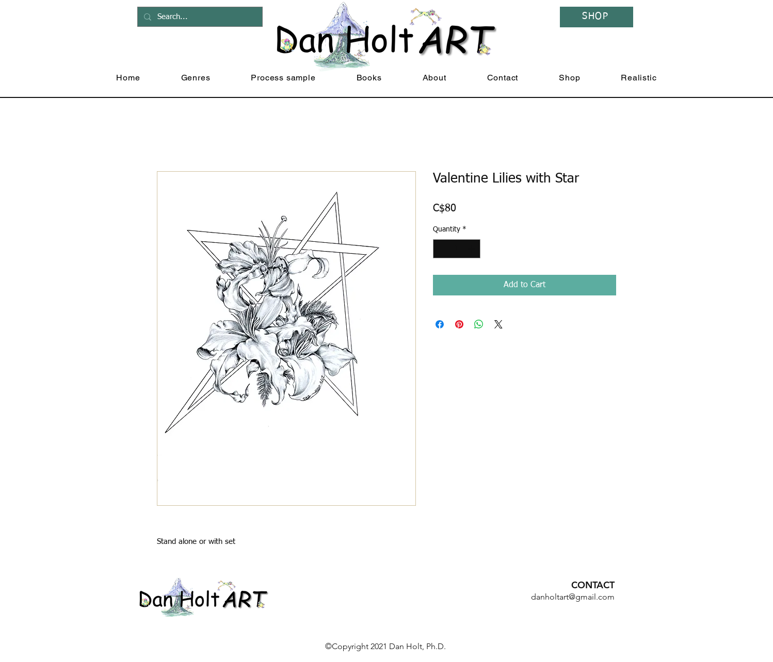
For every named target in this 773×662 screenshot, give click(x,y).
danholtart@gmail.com (573, 597)
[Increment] (472, 249)
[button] (196, 78)
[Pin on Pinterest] (459, 324)
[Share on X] (498, 324)
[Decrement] (440, 249)
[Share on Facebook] (439, 324)
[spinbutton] (456, 249)
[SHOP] (596, 17)
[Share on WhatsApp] (479, 324)
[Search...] (198, 16)
